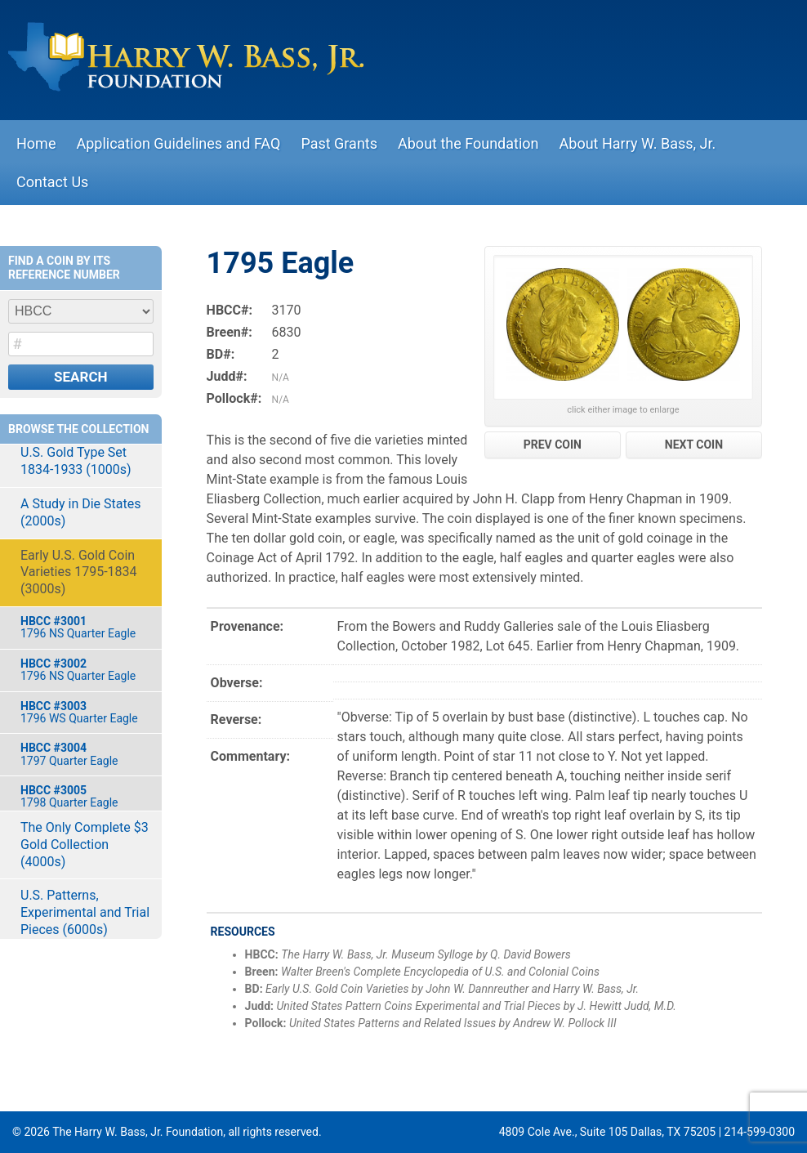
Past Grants (339, 143)
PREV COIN (553, 444)
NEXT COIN (694, 444)
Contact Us (52, 181)
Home (36, 143)
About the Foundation (468, 143)
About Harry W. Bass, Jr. (638, 143)
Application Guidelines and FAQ (178, 143)
